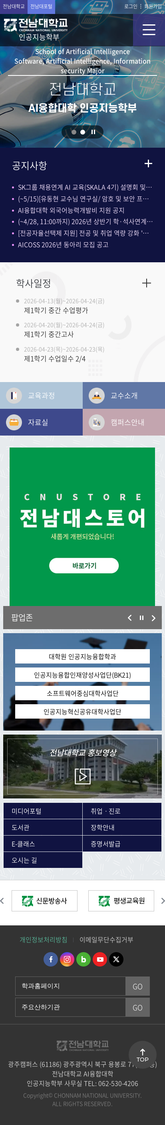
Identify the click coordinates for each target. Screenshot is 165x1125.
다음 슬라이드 (154, 618)
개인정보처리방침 (44, 939)
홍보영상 (82, 752)
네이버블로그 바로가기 (83, 959)
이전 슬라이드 (130, 618)
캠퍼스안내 (128, 422)
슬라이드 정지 (93, 131)
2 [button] (82, 132)
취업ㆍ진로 (106, 811)
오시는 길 (24, 860)
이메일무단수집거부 (106, 939)
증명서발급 (106, 843)
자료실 (38, 422)
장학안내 (103, 827)
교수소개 (124, 395)
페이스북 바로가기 (51, 959)
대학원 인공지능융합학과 (82, 656)
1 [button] (74, 132)
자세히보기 (147, 283)
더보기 (148, 163)
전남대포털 (41, 6)
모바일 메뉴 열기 (149, 30)
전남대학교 (14, 6)
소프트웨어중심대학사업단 (83, 693)
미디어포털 (27, 811)
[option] (82, 527)
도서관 (21, 827)
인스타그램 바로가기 (67, 959)
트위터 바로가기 (116, 959)
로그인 (130, 6)
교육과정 (41, 395)
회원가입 (153, 6)
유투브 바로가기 (100, 959)
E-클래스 (23, 843)
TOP (143, 1059)
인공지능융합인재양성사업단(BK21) (82, 674)
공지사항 (29, 165)
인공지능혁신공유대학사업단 (82, 711)
